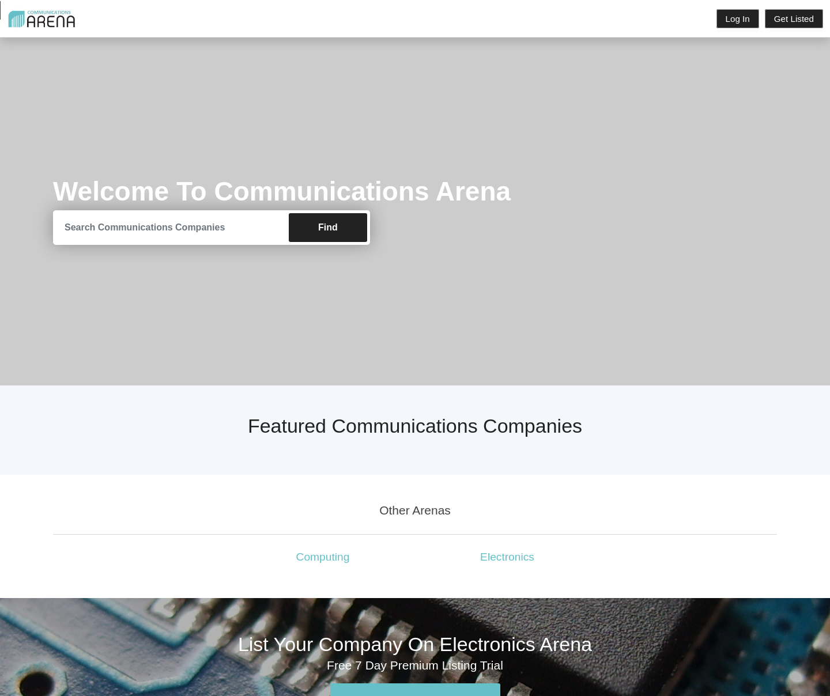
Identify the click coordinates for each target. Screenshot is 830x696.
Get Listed (794, 19)
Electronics (507, 557)
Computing (323, 557)
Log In (738, 19)
